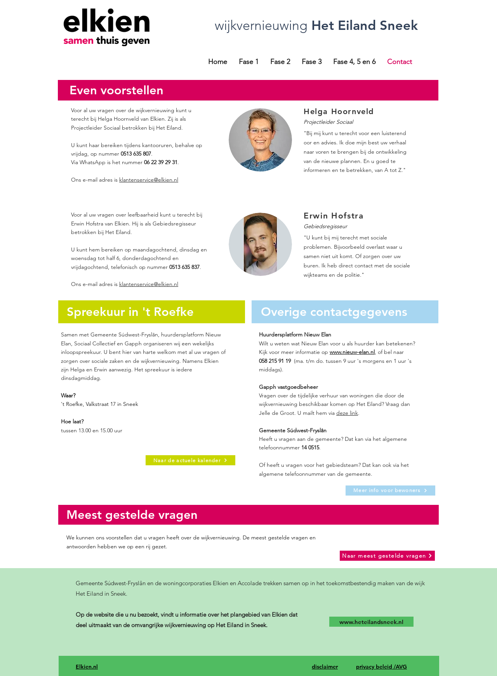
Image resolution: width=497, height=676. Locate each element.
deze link (347, 412)
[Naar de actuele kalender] (190, 460)
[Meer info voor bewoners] (390, 490)
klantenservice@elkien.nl (148, 179)
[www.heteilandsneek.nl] (371, 622)
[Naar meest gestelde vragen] (387, 556)
